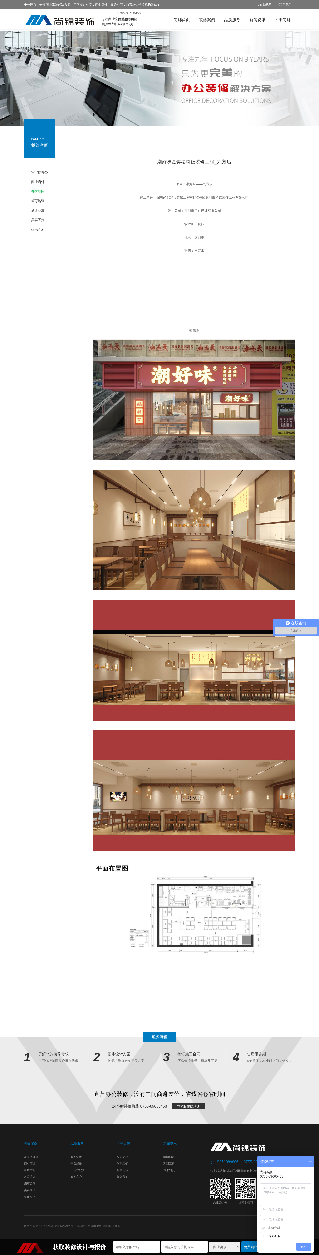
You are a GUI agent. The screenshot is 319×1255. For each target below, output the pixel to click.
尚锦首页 (182, 20)
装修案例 (207, 20)
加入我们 (122, 1177)
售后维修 (76, 1163)
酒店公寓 (37, 210)
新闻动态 (169, 1157)
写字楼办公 (39, 172)
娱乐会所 (37, 229)
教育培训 (37, 201)
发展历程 (122, 1170)
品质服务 (232, 20)
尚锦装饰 (74, 20)
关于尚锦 (283, 20)
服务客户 (76, 1177)
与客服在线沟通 (188, 1106)
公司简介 (122, 1157)
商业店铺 (37, 182)
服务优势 (76, 1157)
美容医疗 (37, 220)
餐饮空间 (37, 191)
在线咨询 (266, 4)
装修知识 (169, 1170)
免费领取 (250, 1247)
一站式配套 (77, 1170)
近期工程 (169, 1163)
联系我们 (285, 4)
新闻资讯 (257, 20)
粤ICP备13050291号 (104, 1226)
